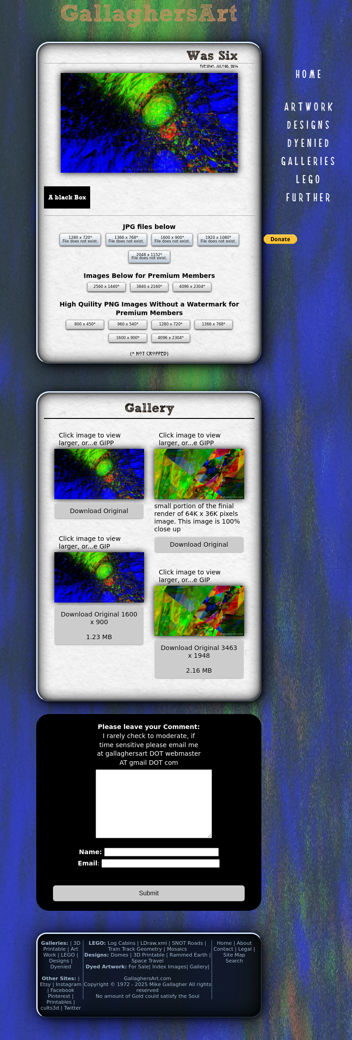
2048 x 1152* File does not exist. (149, 257)
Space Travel (147, 974)
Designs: (97, 969)
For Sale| (140, 980)
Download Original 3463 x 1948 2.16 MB (199, 659)
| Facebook (60, 1004)
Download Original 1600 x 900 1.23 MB (99, 626)
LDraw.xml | (155, 957)
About (244, 957)
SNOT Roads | (189, 957)
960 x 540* (127, 324)
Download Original (99, 511)
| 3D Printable (61, 960)
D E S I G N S (308, 125)
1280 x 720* (171, 324)
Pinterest (60, 1010)
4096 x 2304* (192, 286)
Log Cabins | (123, 957)
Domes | (121, 969)
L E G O (307, 180)
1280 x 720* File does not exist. (80, 239)
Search (234, 974)
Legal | (246, 963)
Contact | (225, 963)
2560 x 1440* (106, 286)
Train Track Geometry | (136, 963)
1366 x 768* (214, 324)
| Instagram (67, 998)
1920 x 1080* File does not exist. (218, 239)
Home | (227, 957)
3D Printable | (151, 969)
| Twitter (71, 1022)
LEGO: (98, 957)
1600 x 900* (128, 337)
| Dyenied (61, 977)
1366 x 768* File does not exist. (126, 239)
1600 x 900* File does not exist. (172, 239)
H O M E (308, 75)
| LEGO (67, 969)
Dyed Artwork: (107, 980)
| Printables (60, 1013)
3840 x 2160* (149, 286)
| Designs (63, 971)
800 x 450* (84, 324)
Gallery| (200, 980)
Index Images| (170, 980)
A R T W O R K (308, 107)
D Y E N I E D (308, 143)
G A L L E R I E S (307, 162)
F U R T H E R (307, 198)
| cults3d (58, 1019)
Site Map (234, 969)
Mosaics (177, 963)
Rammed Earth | (190, 969)
